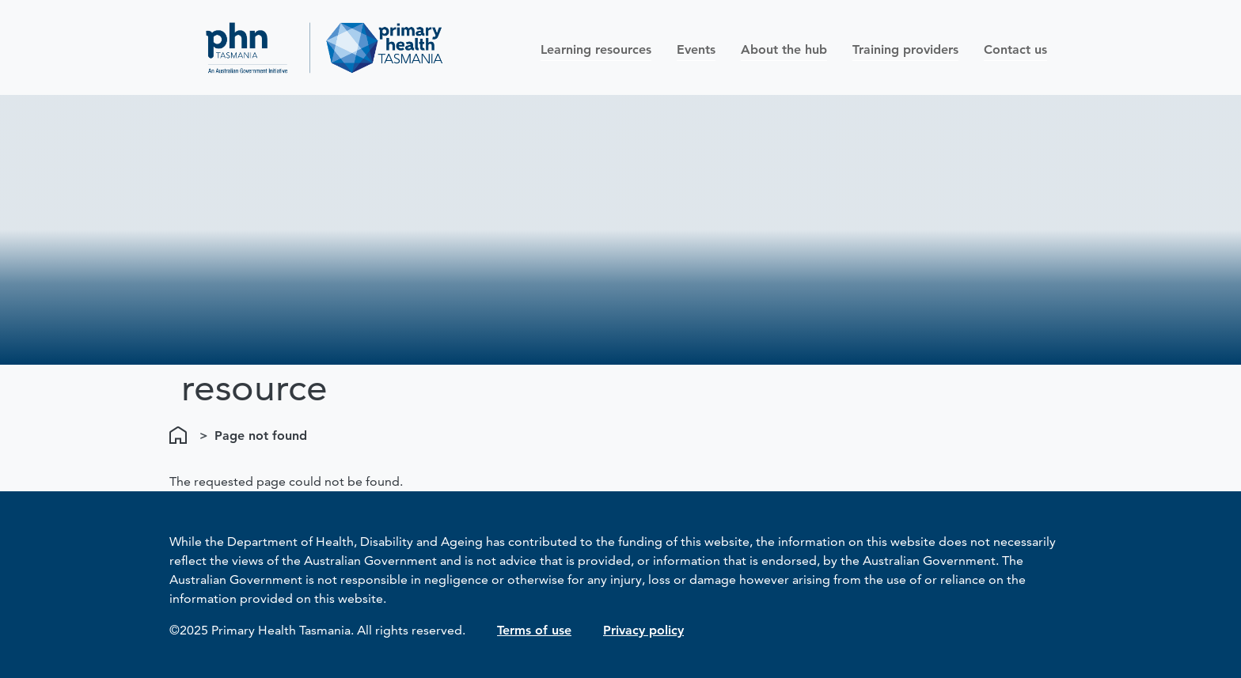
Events (696, 49)
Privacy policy (643, 630)
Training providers (905, 49)
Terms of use (534, 630)
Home (181, 435)
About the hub (784, 49)
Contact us (1015, 49)
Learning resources (596, 49)
